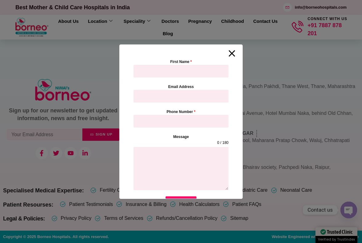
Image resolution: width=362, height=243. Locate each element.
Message (181, 137)
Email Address (181, 87)
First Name (181, 62)
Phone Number (181, 112)
